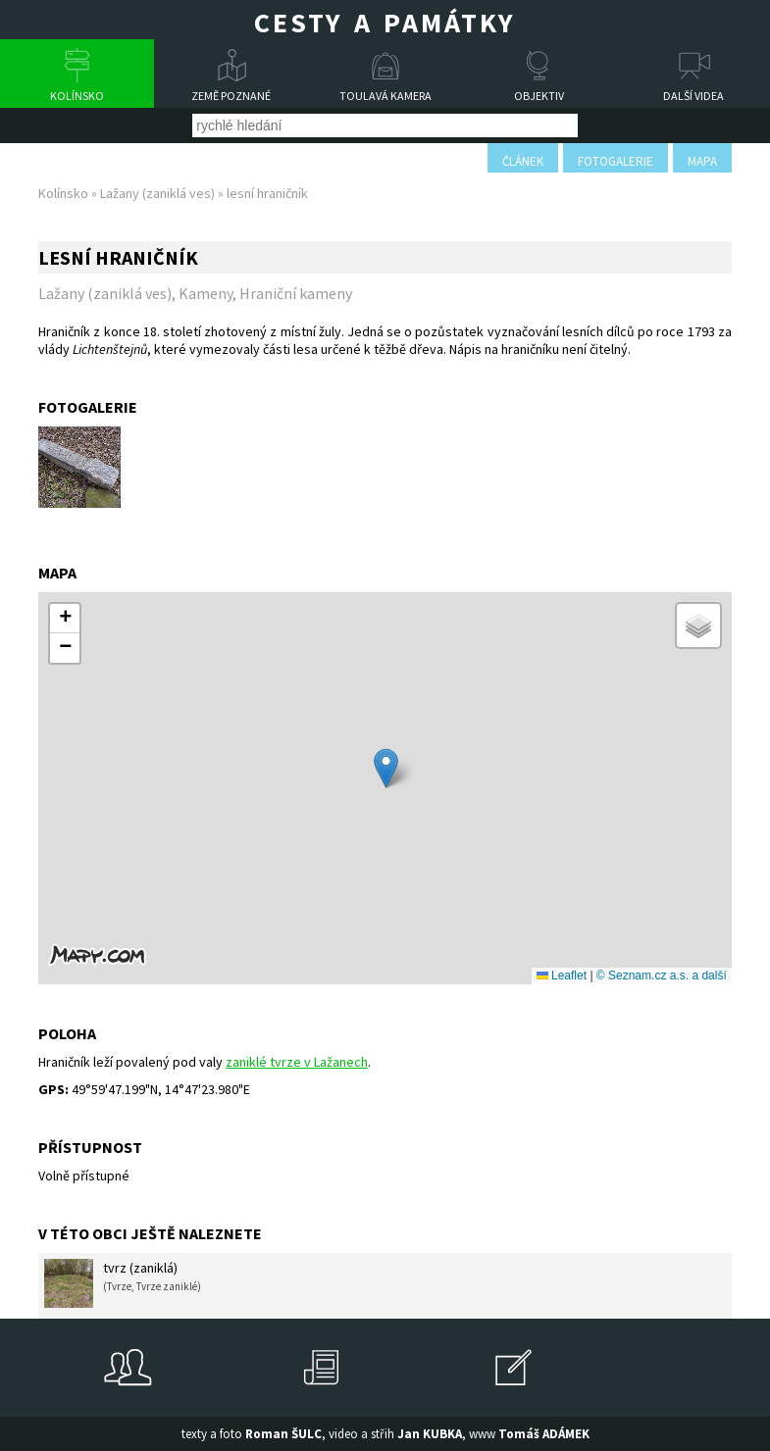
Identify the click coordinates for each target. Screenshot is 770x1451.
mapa (702, 161)
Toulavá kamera (385, 95)
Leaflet (562, 975)
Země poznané (231, 95)
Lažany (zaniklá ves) (157, 193)
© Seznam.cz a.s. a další (661, 975)
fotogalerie (615, 161)
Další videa (693, 95)
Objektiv (539, 95)
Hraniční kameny (295, 293)
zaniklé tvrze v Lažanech (297, 1062)
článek (522, 161)
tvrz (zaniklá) (122, 1283)
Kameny (205, 293)
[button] (386, 768)
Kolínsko (77, 95)
